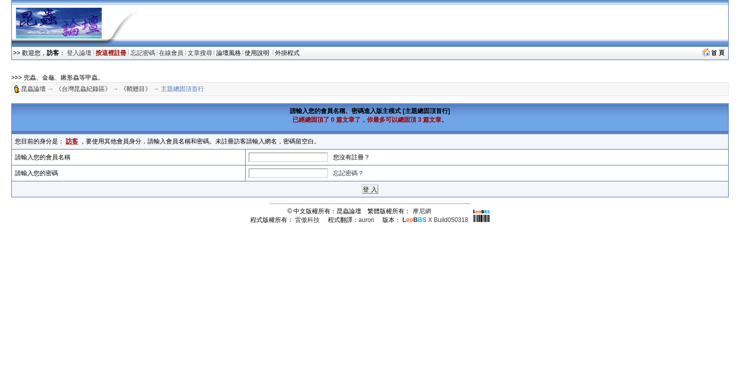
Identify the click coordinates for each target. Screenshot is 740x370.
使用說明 (258, 53)
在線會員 (171, 53)
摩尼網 (422, 211)
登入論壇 (79, 53)
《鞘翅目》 (135, 88)
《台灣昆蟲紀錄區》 (83, 88)
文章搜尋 (200, 53)
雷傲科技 (307, 220)
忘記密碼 (143, 53)
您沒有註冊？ (351, 157)
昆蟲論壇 (33, 88)
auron (367, 220)
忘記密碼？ (348, 173)
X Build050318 (435, 220)
